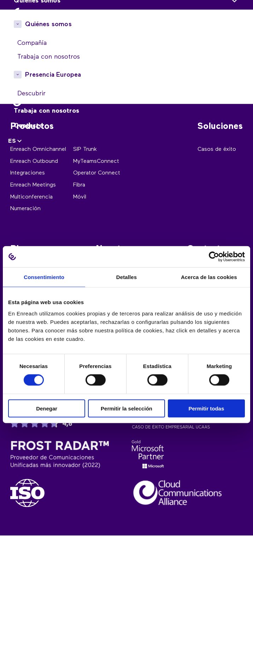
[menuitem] (16, 141)
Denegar (46, 408)
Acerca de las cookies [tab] (209, 277)
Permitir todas (206, 408)
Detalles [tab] (126, 277)
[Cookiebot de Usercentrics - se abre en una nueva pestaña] (214, 256)
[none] (16, 141)
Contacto (28, 126)
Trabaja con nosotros (46, 111)
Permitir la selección (126, 408)
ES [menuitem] (12, 141)
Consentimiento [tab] (44, 277)
